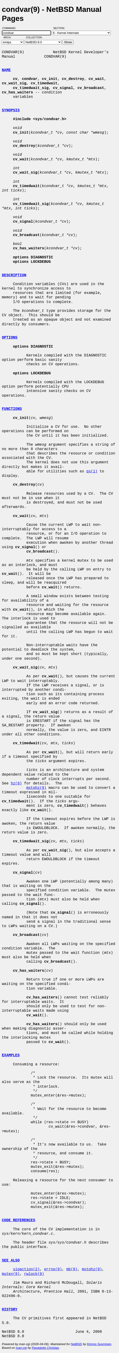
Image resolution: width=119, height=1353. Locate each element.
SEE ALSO (11, 1260)
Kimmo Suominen (99, 1344)
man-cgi (21, 1348)
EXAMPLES (11, 1055)
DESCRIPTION (14, 275)
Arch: (9, 37)
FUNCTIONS (12, 408)
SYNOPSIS (11, 110)
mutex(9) (11, 1274)
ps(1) (91, 471)
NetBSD (76, 1344)
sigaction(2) (26, 1269)
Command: (10, 28)
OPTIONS (9, 337)
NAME (6, 70)
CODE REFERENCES (18, 1220)
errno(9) (53, 1269)
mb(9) (71, 1269)
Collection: (34, 37)
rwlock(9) (34, 1274)
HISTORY (9, 1309)
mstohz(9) (36, 787)
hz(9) (16, 783)
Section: (60, 28)
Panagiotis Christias (45, 1348)
